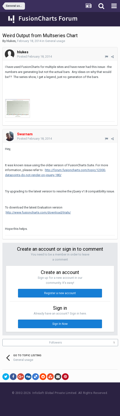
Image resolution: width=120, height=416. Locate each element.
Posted (34, 56)
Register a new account (60, 293)
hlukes (11, 41)
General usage (55, 41)
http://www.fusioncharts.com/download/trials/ (38, 212)
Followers (55, 342)
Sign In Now (60, 324)
